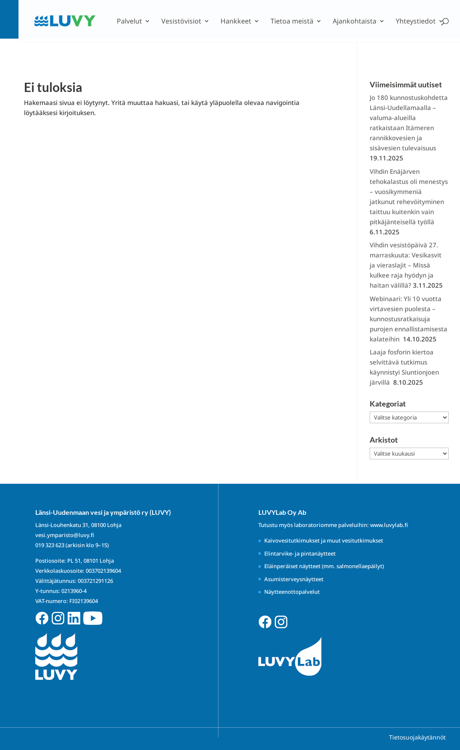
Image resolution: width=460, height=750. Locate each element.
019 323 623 (49, 545)
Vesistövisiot (181, 22)
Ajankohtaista (354, 22)
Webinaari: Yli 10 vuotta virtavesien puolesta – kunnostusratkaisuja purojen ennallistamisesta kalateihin (408, 318)
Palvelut (129, 22)
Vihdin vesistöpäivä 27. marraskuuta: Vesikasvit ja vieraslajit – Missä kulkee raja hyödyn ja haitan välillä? (406, 265)
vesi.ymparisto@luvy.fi (64, 535)
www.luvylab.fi (389, 525)
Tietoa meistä (292, 22)
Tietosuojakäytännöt (417, 737)
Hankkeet (236, 22)
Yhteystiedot (416, 22)
